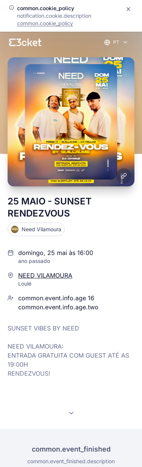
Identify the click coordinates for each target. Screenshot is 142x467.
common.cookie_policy (45, 23)
